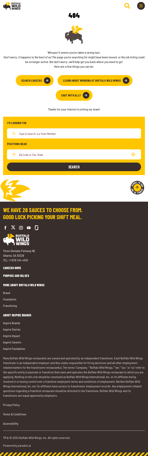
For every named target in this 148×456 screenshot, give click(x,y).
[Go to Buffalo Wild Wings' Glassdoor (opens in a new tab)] (36, 227)
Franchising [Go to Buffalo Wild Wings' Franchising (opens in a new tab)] (10, 305)
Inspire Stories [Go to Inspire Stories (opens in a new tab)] (12, 329)
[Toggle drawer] (141, 6)
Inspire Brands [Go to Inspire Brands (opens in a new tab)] (11, 323)
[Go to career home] (12, 6)
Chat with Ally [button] (75, 95)
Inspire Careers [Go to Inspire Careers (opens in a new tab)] (12, 342)
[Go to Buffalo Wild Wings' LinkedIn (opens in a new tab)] (28, 227)
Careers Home (12, 268)
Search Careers (35, 80)
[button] (133, 154)
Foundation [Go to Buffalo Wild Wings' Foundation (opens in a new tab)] (9, 299)
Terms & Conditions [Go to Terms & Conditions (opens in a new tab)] (14, 414)
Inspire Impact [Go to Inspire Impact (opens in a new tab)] (11, 336)
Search (74, 167)
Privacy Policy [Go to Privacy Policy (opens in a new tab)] (11, 405)
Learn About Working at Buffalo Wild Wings (96, 80)
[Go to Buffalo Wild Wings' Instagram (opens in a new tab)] (21, 227)
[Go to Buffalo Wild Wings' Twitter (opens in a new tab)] (13, 228)
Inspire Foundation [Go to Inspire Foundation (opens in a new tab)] (14, 348)
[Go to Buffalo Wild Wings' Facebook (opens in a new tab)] (5, 227)
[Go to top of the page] (137, 187)
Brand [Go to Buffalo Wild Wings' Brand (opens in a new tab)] (6, 293)
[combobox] (73, 154)
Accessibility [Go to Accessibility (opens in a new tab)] (10, 423)
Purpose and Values (16, 275)
